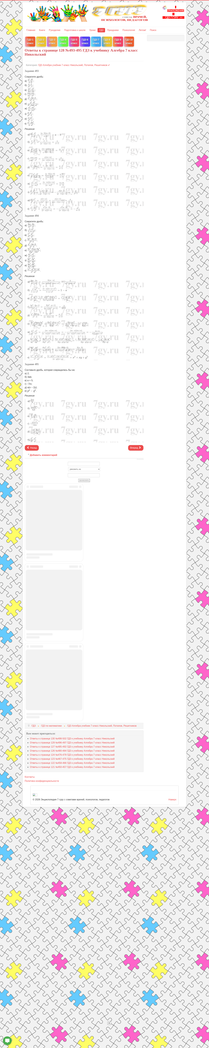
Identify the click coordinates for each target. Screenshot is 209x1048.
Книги (42, 30)
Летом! (142, 30)
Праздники (113, 30)
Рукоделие (54, 30)
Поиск (153, 30)
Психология (128, 30)
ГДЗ (101, 30)
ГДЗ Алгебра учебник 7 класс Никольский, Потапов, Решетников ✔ (74, 65)
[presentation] (30, 81)
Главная (30, 30)
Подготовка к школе (74, 30)
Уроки (92, 30)
